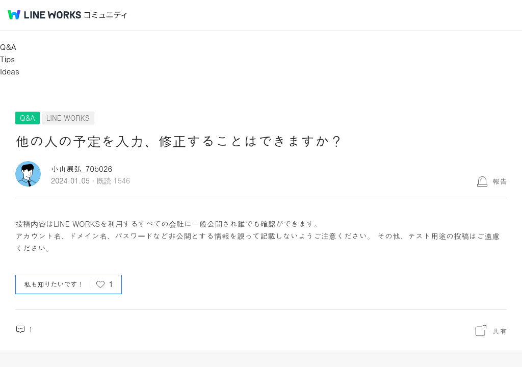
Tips (7, 59)
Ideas (9, 71)
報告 (499, 181)
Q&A (8, 46)
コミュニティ (105, 15)
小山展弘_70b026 (81, 168)
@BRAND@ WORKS (44, 14)
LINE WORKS (68, 118)
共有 (499, 331)
